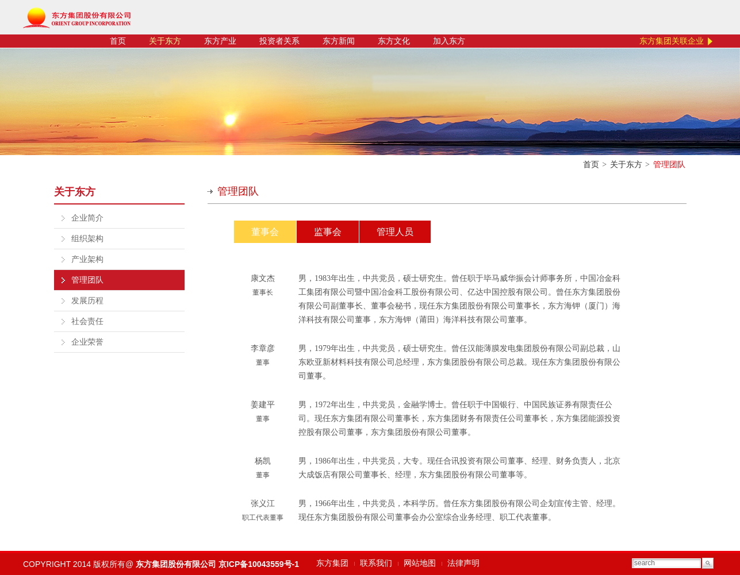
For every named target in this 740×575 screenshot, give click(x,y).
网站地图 (420, 563)
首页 (118, 41)
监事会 (328, 232)
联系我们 (376, 563)
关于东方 (165, 41)
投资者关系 (279, 41)
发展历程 (87, 300)
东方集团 (332, 563)
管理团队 (87, 280)
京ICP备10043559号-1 (258, 564)
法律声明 (463, 563)
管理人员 (395, 232)
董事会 (265, 232)
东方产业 (220, 41)
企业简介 (87, 218)
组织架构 (87, 238)
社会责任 (87, 321)
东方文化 (394, 41)
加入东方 (449, 41)
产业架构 (87, 259)
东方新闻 (339, 41)
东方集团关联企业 (671, 41)
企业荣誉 (87, 342)
